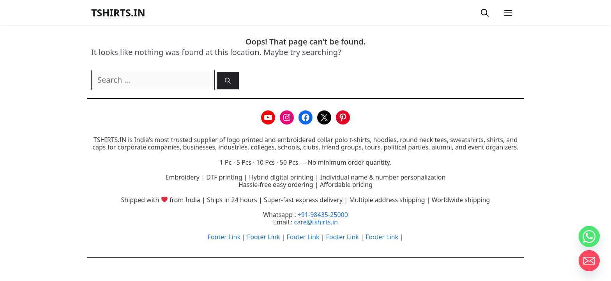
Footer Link (224, 237)
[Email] (589, 260)
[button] (484, 12)
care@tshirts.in (316, 222)
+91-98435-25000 (323, 214)
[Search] (228, 80)
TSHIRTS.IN (118, 12)
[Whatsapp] (589, 236)
